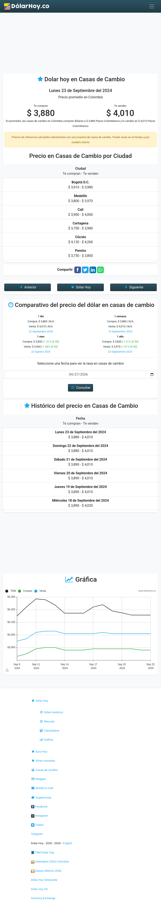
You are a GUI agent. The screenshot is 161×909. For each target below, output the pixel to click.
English (67, 843)
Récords (47, 721)
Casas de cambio (44, 770)
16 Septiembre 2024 (120, 331)
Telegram (37, 834)
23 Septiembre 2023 (120, 351)
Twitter (37, 824)
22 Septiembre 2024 (41, 331)
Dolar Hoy (39, 700)
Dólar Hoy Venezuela (44, 879)
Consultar (80, 388)
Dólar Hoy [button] (80, 287)
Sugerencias (41, 797)
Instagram (39, 815)
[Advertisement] (80, 44)
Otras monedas (43, 760)
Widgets (38, 779)
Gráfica (46, 739)
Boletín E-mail (42, 788)
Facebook (39, 806)
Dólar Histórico (51, 712)
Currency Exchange (43, 898)
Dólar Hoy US (39, 889)
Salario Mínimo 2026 (46, 870)
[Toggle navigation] (152, 6)
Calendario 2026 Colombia (50, 861)
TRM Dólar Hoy (42, 852)
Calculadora (49, 730)
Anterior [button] (27, 287)
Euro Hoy (39, 751)
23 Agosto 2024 (40, 351)
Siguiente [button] (133, 287)
